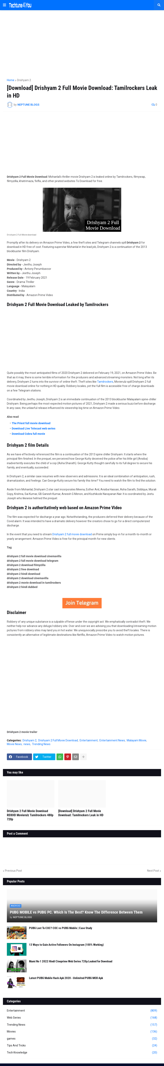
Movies (82, 1032)
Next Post (153, 870)
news (27, 744)
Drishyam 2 (24, 80)
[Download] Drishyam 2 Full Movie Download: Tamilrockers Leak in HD (80, 813)
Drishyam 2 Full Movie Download (58, 740)
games (82, 1039)
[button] (4, 5)
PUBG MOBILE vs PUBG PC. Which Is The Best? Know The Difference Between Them (76, 912)
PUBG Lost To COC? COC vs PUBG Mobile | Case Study (60, 928)
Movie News (14, 744)
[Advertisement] (82, 42)
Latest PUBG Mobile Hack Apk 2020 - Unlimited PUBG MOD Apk (66, 978)
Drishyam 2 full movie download (72, 534)
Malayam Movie (136, 740)
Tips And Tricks (82, 1046)
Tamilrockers (105, 381)
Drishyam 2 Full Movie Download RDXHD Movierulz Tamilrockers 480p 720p (30, 815)
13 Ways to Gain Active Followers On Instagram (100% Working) (66, 944)
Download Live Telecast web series (33, 428)
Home (10, 80)
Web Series (82, 1018)
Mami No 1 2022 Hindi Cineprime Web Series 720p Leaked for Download (70, 961)
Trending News (41, 744)
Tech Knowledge (82, 1053)
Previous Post (13, 870)
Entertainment (89, 740)
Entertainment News (112, 740)
